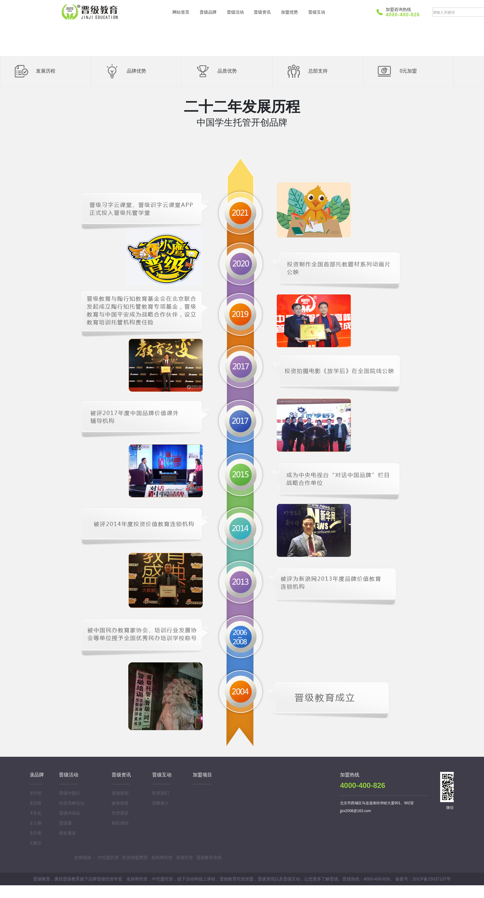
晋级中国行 (69, 793)
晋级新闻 (120, 793)
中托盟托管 (108, 857)
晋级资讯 (262, 12)
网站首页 (180, 12)
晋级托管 (184, 857)
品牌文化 (33, 813)
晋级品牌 (208, 12)
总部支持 (318, 70)
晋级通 (65, 823)
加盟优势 (289, 12)
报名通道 (67, 833)
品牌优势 (136, 70)
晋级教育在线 (209, 857)
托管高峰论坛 (71, 803)
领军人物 (33, 823)
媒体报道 (120, 803)
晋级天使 (33, 833)
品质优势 (227, 70)
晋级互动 (316, 12)
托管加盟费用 (135, 857)
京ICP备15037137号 (431, 879)
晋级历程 (33, 803)
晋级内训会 (69, 813)
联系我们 (160, 793)
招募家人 (160, 803)
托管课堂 (120, 813)
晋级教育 (90, 12)
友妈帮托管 (161, 857)
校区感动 (120, 823)
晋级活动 (235, 12)
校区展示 (33, 843)
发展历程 (45, 70)
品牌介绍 (33, 793)
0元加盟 (408, 70)
